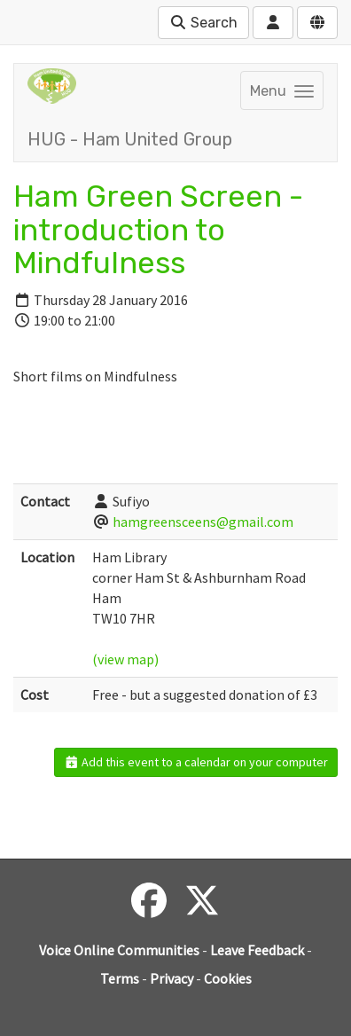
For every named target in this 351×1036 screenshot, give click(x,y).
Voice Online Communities (119, 950)
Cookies (228, 978)
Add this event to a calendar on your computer (196, 762)
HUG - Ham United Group (129, 139)
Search (203, 22)
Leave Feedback (257, 950)
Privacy (171, 978)
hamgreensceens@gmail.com (203, 521)
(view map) (125, 659)
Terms (119, 978)
